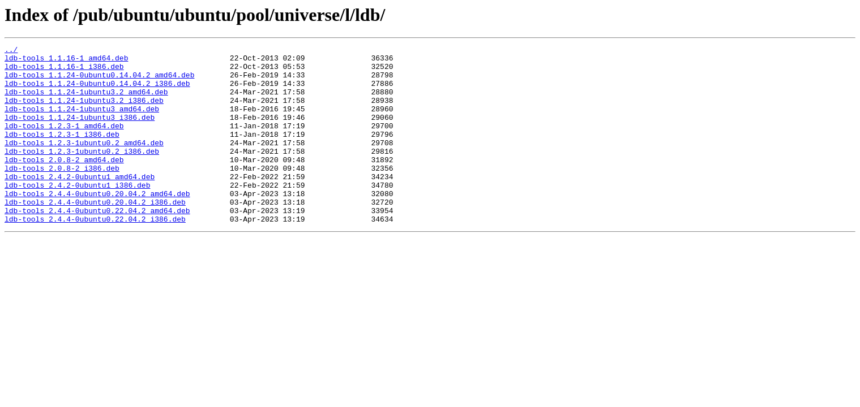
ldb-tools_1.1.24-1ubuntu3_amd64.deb (82, 122)
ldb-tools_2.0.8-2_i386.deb (62, 193)
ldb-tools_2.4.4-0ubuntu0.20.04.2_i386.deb (95, 234)
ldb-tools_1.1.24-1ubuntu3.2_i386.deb (84, 112)
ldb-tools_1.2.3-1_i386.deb (62, 153)
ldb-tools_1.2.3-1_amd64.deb (64, 142)
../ (11, 51)
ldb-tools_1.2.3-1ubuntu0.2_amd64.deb (84, 163)
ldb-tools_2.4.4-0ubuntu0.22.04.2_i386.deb (95, 254)
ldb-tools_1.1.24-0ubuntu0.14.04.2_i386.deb (97, 91)
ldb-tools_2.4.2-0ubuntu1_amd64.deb (80, 203)
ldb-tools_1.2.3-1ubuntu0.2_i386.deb (82, 173)
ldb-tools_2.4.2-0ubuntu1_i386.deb (77, 214)
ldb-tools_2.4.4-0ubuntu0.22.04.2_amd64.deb (97, 244)
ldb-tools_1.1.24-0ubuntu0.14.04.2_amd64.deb (99, 81)
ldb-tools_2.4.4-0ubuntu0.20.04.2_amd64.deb (97, 224)
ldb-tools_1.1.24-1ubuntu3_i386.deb (80, 132)
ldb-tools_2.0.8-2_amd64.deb (64, 183)
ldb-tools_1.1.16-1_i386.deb (64, 71)
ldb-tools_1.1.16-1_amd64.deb (66, 61)
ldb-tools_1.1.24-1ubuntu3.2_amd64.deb (86, 102)
